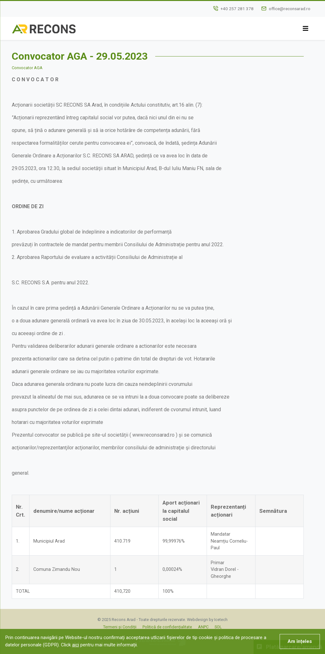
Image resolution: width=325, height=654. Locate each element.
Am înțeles (300, 641)
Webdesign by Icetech (207, 619)
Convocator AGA (27, 67)
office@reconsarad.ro (289, 8)
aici (75, 645)
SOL (218, 626)
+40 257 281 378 (237, 8)
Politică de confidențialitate (167, 626)
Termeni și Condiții (119, 626)
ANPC (203, 626)
